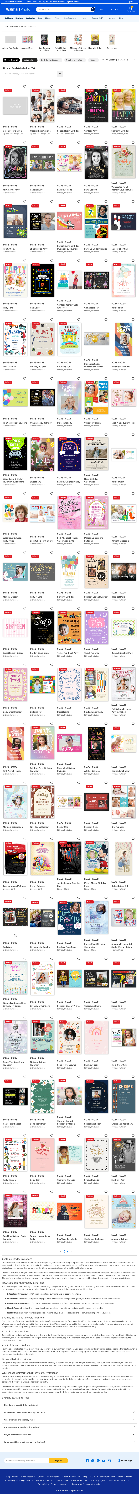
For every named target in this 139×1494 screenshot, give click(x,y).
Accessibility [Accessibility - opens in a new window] (10, 1480)
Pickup (47, 18)
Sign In (130, 2)
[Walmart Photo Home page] (18, 9)
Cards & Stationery (70, 18)
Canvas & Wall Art (98, 18)
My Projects (43, 2)
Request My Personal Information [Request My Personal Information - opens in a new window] (86, 1484)
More (121, 18)
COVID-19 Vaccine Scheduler (102, 1477)
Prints (57, 18)
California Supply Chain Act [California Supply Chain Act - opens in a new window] (119, 1480)
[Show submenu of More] (124, 18)
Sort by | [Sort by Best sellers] (113, 60)
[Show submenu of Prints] (60, 18)
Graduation (30, 18)
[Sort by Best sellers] (127, 60)
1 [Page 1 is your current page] (65, 1251)
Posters (84, 18)
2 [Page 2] (71, 1251)
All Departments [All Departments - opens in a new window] (11, 1477)
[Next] (77, 1252)
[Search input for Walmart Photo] (63, 9)
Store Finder (32, 2)
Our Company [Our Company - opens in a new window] (53, 1477)
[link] (10, 42)
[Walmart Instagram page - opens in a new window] (109, 1460)
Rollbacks (9, 18)
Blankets (112, 18)
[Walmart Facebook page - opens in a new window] (87, 1460)
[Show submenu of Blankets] (116, 18)
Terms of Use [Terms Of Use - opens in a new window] (62, 1480)
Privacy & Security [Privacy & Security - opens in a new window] (79, 1480)
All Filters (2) (11, 60)
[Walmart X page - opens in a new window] (92, 1460)
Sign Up (58, 1460)
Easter (40, 18)
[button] (15, 87)
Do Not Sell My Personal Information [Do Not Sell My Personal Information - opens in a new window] (53, 1484)
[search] (60, 74)
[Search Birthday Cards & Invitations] (30, 74)
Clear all (104, 59)
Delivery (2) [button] (30, 60)
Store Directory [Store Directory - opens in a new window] (28, 1477)
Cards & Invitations (11, 26)
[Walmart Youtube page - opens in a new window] (103, 1460)
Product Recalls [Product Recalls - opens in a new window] (125, 1477)
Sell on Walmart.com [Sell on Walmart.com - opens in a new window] (71, 1477)
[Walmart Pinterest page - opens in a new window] (98, 1460)
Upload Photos (73, 2)
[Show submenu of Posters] (88, 18)
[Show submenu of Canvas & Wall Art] (105, 18)
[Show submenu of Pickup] (51, 18)
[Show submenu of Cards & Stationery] (78, 18)
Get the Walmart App (45, 1480)
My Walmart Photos (57, 2)
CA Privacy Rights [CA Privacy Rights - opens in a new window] (97, 1480)
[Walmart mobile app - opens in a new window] (124, 1460)
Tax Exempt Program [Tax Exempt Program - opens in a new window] (24, 1480)
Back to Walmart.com (13, 2)
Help (102, 9)
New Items (19, 18)
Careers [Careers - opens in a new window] (41, 1477)
